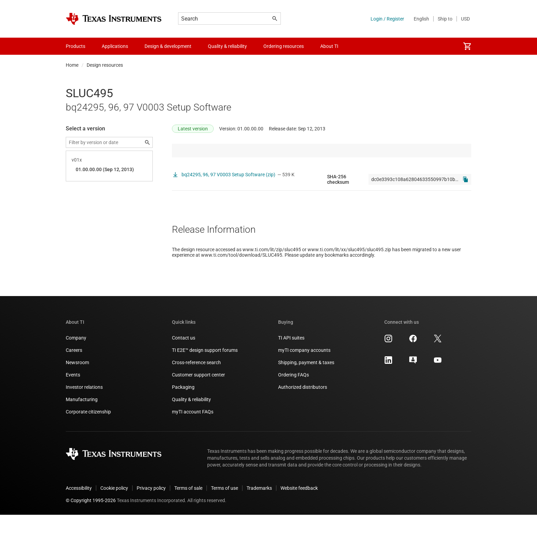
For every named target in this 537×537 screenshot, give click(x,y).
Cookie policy (114, 510)
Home (72, 65)
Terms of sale (188, 510)
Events (73, 397)
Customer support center (198, 397)
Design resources (105, 65)
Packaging (183, 409)
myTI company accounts (304, 372)
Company (76, 360)
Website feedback (299, 510)
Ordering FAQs (293, 397)
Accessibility (79, 510)
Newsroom (77, 384)
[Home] (114, 19)
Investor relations (84, 409)
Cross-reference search (196, 384)
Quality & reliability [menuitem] (227, 46)
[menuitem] (467, 46)
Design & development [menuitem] (168, 46)
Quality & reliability (191, 421)
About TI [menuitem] (329, 46)
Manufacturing (82, 421)
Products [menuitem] (75, 46)
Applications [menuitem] (115, 46)
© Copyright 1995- (91, 522)
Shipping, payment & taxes (306, 384)
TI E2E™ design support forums (205, 372)
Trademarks (259, 510)
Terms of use (224, 510)
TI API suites (291, 360)
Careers (74, 372)
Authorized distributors (302, 409)
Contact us (183, 360)
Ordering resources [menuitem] (283, 46)
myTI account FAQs (192, 434)
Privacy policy (151, 510)
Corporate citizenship (88, 434)
